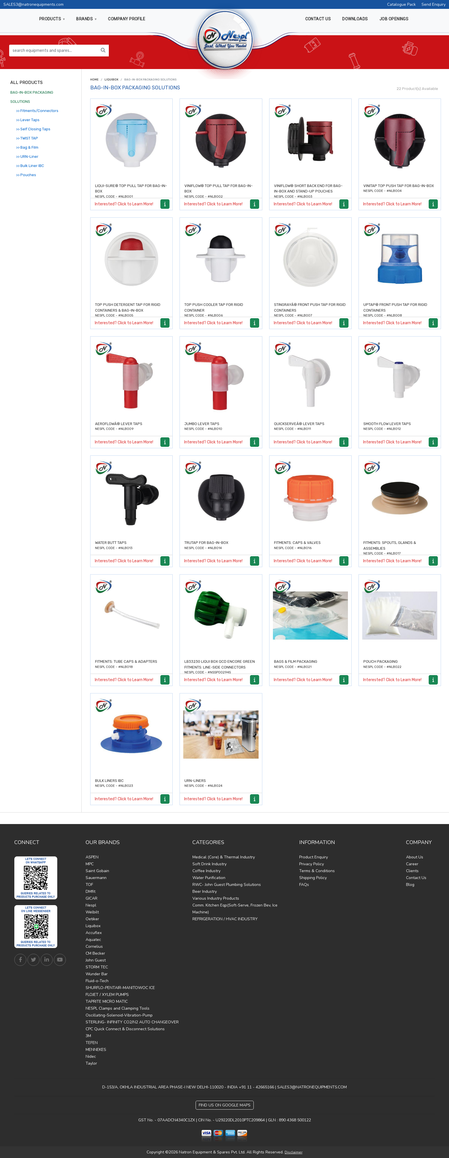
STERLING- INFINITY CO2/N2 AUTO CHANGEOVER (132, 1022)
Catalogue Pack (401, 4)
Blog (410, 884)
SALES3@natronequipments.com (33, 4)
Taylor (91, 1063)
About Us (414, 857)
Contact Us (416, 877)
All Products (26, 82)
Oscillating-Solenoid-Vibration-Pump (119, 1015)
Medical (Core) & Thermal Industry (223, 857)
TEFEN (92, 1042)
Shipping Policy (313, 877)
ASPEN (92, 857)
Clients (412, 871)
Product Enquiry (313, 857)
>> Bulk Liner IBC (30, 166)
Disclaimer (293, 1152)
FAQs (304, 884)
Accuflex (94, 932)
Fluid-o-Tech (97, 981)
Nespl (91, 905)
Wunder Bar (97, 974)
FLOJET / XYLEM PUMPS (107, 994)
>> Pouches (26, 175)
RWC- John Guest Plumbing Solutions (226, 884)
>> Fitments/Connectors (37, 111)
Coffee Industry (206, 871)
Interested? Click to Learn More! (124, 204)
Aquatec (93, 939)
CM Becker (95, 953)
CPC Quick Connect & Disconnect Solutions (125, 1029)
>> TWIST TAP (27, 138)
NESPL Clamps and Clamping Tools (117, 1008)
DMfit (90, 891)
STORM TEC (97, 967)
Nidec (91, 1056)
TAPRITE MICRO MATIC (107, 1001)
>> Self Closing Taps (33, 129)
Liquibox (111, 79)
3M (88, 1036)
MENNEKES (96, 1049)
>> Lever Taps (28, 120)
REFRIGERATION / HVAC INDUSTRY (225, 919)
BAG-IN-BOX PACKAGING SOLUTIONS (31, 97)
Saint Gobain (97, 871)
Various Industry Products (215, 898)
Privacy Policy (311, 864)
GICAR (91, 898)
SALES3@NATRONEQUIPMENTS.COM (312, 1087)
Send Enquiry (434, 4)
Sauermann (96, 877)
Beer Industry (204, 891)
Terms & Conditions (317, 871)
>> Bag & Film (27, 147)
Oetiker (92, 919)
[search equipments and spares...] (53, 50)
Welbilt (92, 912)
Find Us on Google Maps (225, 1105)
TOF (89, 884)
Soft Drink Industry (209, 864)
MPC (90, 864)
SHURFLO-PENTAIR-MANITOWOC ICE (120, 987)
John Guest (96, 960)
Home (94, 79)
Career (412, 864)
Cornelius (94, 946)
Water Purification (208, 877)
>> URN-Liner (27, 156)
